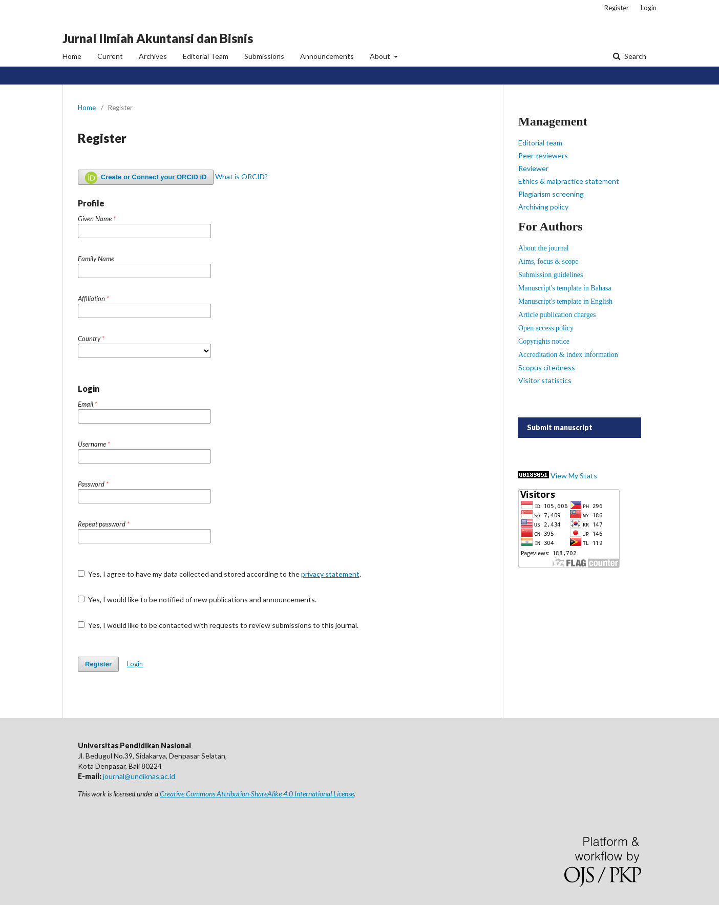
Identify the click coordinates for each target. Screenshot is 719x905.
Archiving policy (543, 206)
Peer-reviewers (543, 155)
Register (616, 8)
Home (71, 56)
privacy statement (330, 574)
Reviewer (533, 168)
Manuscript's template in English (565, 301)
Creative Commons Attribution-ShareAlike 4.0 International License (257, 793)
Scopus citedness (546, 367)
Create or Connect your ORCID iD (145, 178)
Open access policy (546, 328)
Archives (153, 56)
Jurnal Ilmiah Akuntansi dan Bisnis (157, 38)
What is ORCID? (241, 176)
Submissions (264, 56)
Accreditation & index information (568, 355)
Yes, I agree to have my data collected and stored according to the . (219, 574)
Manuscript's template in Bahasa (564, 288)
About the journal (543, 248)
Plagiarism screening (551, 194)
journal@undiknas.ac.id (139, 776)
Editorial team (540, 142)
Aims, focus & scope (548, 261)
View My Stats (574, 475)
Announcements (327, 56)
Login (649, 8)
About (381, 56)
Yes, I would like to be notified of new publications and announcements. (197, 599)
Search (634, 56)
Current (110, 56)
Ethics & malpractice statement (568, 181)
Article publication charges (557, 315)
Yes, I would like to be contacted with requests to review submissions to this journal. (218, 625)
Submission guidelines (550, 275)
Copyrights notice (543, 341)
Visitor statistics (545, 380)
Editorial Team (205, 56)
